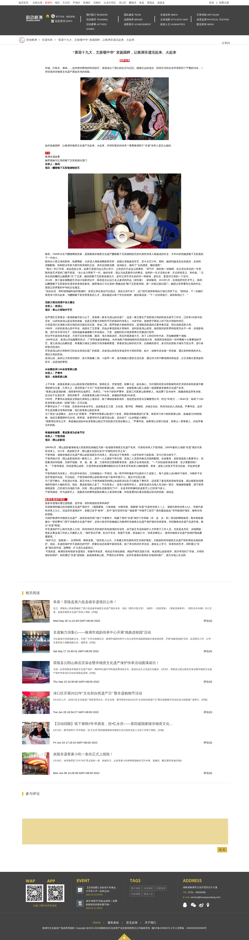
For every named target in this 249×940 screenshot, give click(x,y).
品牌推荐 (133, 19)
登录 (211, 2)
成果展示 (137, 24)
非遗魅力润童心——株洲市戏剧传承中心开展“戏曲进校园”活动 (102, 632)
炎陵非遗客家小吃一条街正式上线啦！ (83, 754)
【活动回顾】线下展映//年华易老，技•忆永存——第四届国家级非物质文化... (112, 724)
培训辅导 (97, 19)
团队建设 (132, 14)
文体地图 (174, 19)
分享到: (226, 42)
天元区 (66, 2)
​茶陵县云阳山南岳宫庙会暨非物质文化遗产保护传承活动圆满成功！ (106, 663)
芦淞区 (76, 2)
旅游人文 (172, 24)
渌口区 (122, 2)
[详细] (95, 612)
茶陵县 (150, 2)
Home (97, 922)
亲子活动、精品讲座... (66, 16)
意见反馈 (131, 922)
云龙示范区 (110, 2)
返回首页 (23, 2)
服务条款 (113, 922)
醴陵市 (132, 2)
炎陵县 (161, 2)
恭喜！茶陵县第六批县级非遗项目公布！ (85, 602)
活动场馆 (148, 888)
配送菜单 (205, 24)
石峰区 (97, 2)
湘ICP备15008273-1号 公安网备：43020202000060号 (179, 928)
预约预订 (97, 14)
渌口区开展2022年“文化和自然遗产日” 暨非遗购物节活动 (97, 693)
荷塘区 (86, 2)
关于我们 (150, 922)
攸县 (141, 2)
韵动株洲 (28, 39)
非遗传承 (169, 14)
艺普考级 (208, 14)
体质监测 (213, 19)
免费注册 (224, 2)
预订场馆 (135, 888)
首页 (47, 16)
